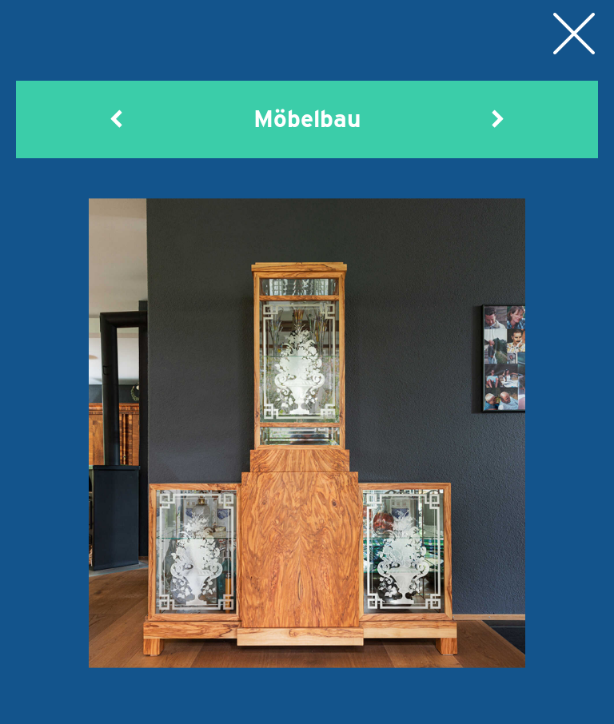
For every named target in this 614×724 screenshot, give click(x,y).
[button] (116, 118)
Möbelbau (307, 703)
